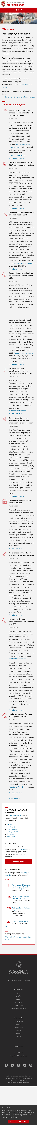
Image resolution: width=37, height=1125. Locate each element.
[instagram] (30, 1065)
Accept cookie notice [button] (18, 1122)
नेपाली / (11, 837)
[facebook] (6, 1065)
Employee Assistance (18, 1008)
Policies (18, 1031)
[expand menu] (18, 10)
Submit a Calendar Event (18, 1056)
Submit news (22, 849)
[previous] (4, 18)
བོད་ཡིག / (12, 832)
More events (9, 927)
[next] (33, 18)
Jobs (18, 993)
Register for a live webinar (23, 353)
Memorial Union (23, 923)
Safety (18, 1034)
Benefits (18, 996)
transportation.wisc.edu (18, 155)
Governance (19, 1028)
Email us (18, 1050)
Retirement (18, 1002)
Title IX (18, 1037)
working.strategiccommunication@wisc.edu (18, 97)
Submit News (18, 861)
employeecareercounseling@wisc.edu (23, 263)
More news (13, 798)
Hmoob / (12, 829)
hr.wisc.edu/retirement (17, 658)
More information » (16, 158)
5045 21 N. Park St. (24, 891)
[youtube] (18, 1065)
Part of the (18, 980)
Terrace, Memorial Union (21, 901)
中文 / (12, 834)
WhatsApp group (15, 816)
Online (21, 916)
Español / (13, 827)
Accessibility (18, 1021)
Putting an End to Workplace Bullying (21, 909)
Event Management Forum (20, 921)
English (9, 824)
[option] (18, 18)
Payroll (18, 999)
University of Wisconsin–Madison (15, 2)
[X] (12, 1065)
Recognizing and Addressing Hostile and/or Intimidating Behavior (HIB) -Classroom (21, 887)
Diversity (18, 1024)
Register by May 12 (16, 787)
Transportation (18, 1005)
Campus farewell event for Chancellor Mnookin (20, 897)
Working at (15, 4)
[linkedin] (24, 1065)
